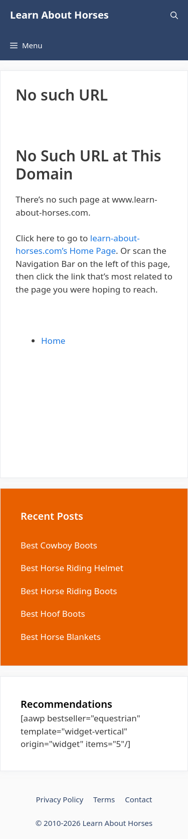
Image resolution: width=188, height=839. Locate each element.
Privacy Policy (59, 799)
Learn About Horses (59, 15)
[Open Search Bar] (174, 15)
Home (53, 340)
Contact (138, 799)
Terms (104, 799)
